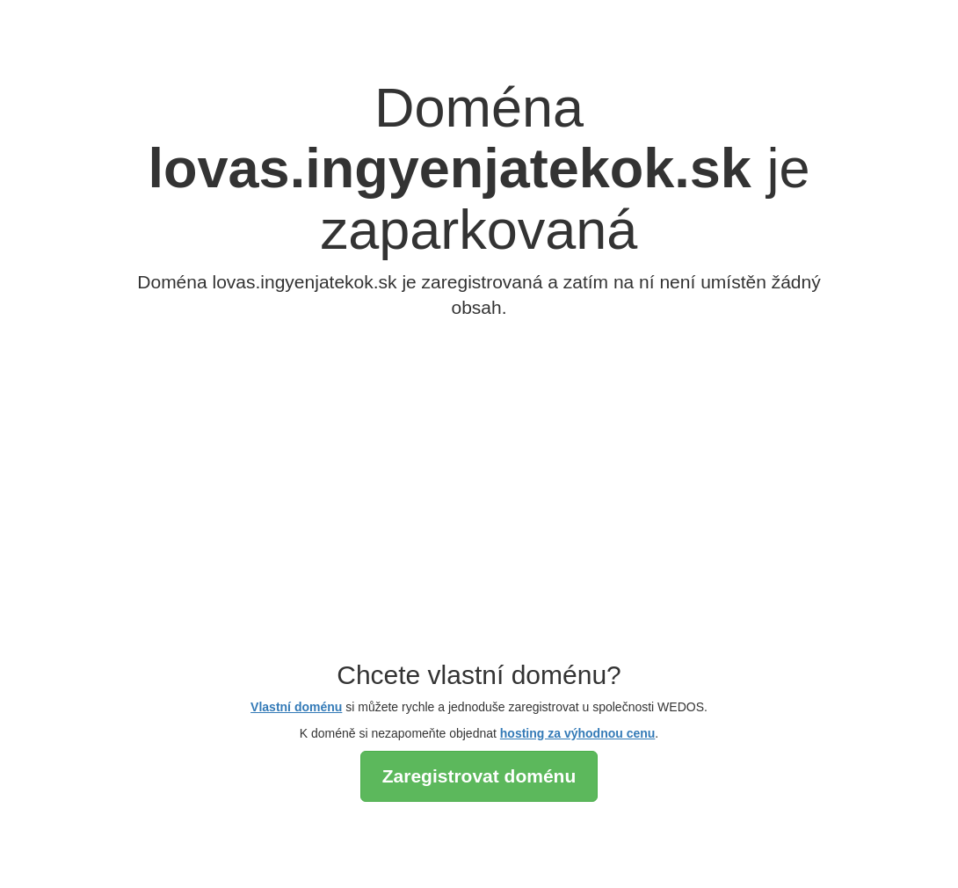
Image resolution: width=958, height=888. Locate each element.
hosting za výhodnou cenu (578, 733)
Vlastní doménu (296, 707)
